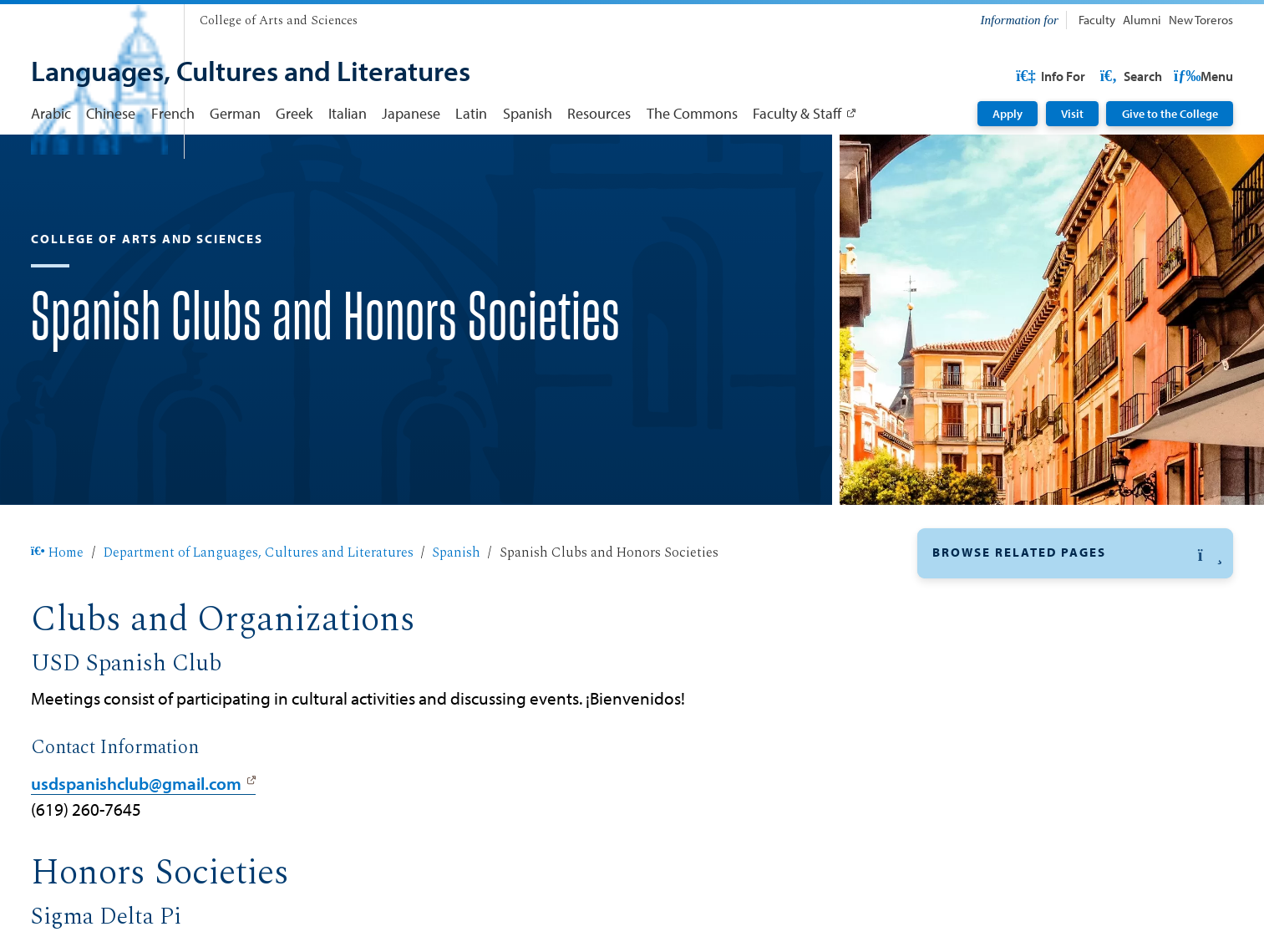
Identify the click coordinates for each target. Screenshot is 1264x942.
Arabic (51, 113)
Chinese (110, 113)
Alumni (1142, 20)
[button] (1075, 607)
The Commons (692, 113)
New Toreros (1201, 20)
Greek (294, 113)
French (173, 113)
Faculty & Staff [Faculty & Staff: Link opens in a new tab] (797, 113)
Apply (1007, 113)
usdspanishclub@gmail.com (136, 837)
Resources (599, 113)
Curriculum (968, 690)
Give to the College (1170, 113)
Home (57, 606)
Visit (1072, 113)
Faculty (1097, 20)
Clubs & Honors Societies (1013, 650)
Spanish (527, 113)
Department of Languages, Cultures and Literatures (258, 606)
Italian (347, 113)
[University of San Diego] (99, 16)
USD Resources (1099, 76)
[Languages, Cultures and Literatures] (250, 73)
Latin (471, 113)
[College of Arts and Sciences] (279, 21)
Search (1200, 76)
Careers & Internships (1001, 729)
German (235, 113)
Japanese (411, 113)
